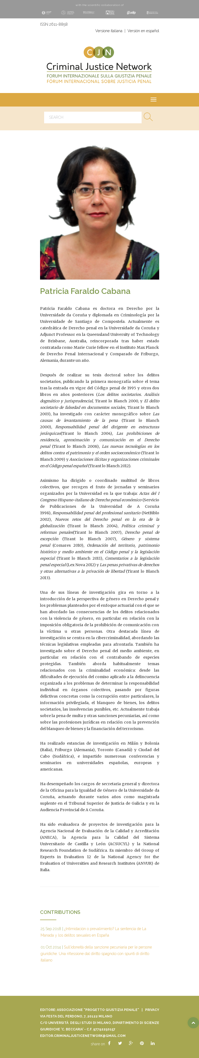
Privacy (152, 1010)
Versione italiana (108, 31)
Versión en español (143, 31)
